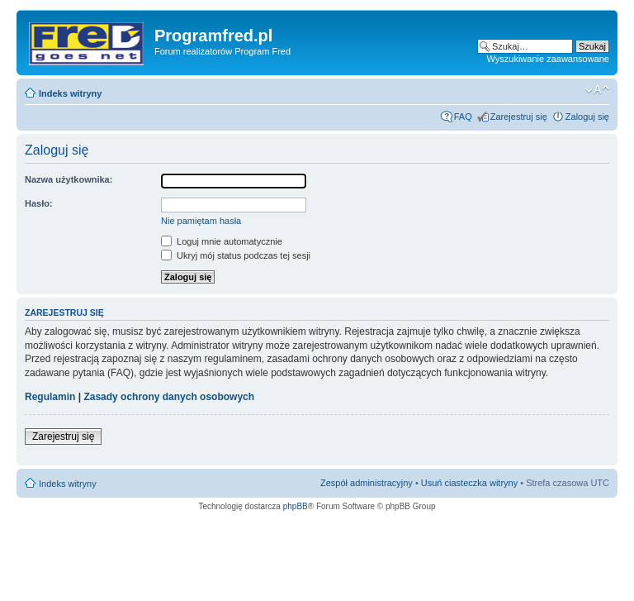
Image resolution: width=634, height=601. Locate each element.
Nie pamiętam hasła (201, 221)
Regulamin (50, 397)
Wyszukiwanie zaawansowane (548, 59)
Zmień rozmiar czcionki (597, 90)
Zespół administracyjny (366, 483)
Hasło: (39, 203)
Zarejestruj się (518, 117)
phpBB (295, 506)
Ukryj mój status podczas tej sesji (235, 255)
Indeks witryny (70, 93)
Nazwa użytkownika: (68, 179)
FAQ (463, 117)
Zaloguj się (587, 117)
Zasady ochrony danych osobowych (168, 397)
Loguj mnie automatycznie (221, 241)
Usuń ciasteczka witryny (469, 483)
